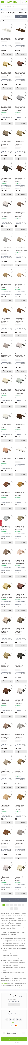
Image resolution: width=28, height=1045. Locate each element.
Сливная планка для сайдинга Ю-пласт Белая (6, 38)
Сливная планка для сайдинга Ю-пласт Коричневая (19, 39)
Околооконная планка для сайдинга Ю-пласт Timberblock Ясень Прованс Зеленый (20, 391)
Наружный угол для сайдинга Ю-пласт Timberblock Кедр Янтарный (19, 772)
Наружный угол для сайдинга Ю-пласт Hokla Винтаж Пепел (6, 528)
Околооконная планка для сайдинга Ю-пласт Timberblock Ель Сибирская (20, 179)
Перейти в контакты (14, 1005)
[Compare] (12, 27)
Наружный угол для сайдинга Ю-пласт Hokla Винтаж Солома (20, 528)
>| (15, 908)
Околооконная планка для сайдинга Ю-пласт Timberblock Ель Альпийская (6, 143)
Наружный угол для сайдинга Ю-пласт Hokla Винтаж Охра (20, 494)
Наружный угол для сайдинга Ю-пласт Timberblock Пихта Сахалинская (19, 843)
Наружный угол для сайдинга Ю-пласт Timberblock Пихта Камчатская (5, 843)
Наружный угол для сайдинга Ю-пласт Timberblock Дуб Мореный (21, 596)
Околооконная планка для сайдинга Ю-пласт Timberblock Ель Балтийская (20, 143)
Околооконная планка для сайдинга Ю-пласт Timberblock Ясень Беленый (20, 356)
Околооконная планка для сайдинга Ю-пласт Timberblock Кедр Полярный (6, 250)
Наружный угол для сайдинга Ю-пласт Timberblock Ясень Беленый (5, 878)
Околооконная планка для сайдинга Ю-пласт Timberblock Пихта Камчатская (20, 320)
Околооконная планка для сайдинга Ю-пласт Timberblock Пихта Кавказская (6, 320)
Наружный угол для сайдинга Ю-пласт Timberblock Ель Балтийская (5, 666)
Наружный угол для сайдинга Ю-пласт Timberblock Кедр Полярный (19, 736)
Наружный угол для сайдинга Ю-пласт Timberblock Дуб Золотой (6, 596)
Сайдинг (18, 10)
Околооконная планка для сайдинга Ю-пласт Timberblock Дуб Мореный (21, 73)
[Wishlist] (12, 25)
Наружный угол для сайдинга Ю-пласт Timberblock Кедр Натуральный (5, 736)
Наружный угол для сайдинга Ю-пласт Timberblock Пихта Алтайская (5, 807)
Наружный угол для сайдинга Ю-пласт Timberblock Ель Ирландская (19, 666)
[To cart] (7, 54)
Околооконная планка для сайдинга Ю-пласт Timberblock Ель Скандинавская (6, 214)
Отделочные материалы (9, 10)
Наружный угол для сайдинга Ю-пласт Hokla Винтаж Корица (6, 494)
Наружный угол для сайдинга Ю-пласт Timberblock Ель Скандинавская (19, 701)
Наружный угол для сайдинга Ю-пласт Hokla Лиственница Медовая (6, 562)
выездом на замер (15, 987)
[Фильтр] (1, 523)
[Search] (2, 6)
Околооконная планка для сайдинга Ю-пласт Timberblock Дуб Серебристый (20, 108)
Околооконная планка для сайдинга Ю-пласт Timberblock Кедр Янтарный (6, 285)
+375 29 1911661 (14, 1002)
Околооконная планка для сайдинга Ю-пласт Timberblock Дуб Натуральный (6, 108)
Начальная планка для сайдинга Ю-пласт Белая (20, 459)
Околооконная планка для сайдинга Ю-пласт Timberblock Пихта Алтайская (20, 285)
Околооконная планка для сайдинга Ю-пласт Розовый (6, 460)
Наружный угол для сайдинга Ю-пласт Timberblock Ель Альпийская (19, 630)
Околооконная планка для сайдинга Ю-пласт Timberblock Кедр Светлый (21, 249)
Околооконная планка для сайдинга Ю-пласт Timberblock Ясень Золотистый (6, 391)
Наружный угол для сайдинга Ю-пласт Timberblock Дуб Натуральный (5, 630)
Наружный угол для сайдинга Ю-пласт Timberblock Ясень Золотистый (19, 878)
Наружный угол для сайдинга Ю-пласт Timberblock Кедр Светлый (7, 771)
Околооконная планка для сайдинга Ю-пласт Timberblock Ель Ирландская (6, 179)
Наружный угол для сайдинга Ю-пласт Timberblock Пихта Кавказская (19, 807)
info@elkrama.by (14, 1023)
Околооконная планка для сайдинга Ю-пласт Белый (6, 426)
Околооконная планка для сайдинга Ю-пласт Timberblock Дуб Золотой (6, 73)
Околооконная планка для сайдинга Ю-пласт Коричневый (20, 426)
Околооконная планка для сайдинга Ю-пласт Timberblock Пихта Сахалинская (6, 356)
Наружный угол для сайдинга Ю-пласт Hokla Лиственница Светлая (20, 562)
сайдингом (4, 983)
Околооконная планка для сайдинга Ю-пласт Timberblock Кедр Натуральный (20, 214)
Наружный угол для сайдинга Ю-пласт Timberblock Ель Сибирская (5, 701)
